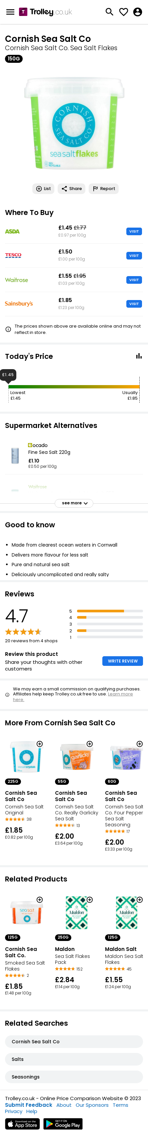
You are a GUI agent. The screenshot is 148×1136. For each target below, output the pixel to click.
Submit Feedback (28, 1104)
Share (71, 188)
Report (103, 188)
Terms (120, 1104)
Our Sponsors (92, 1104)
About (64, 1104)
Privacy (13, 1111)
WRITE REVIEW (123, 661)
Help (31, 1111)
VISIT (134, 231)
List (43, 188)
